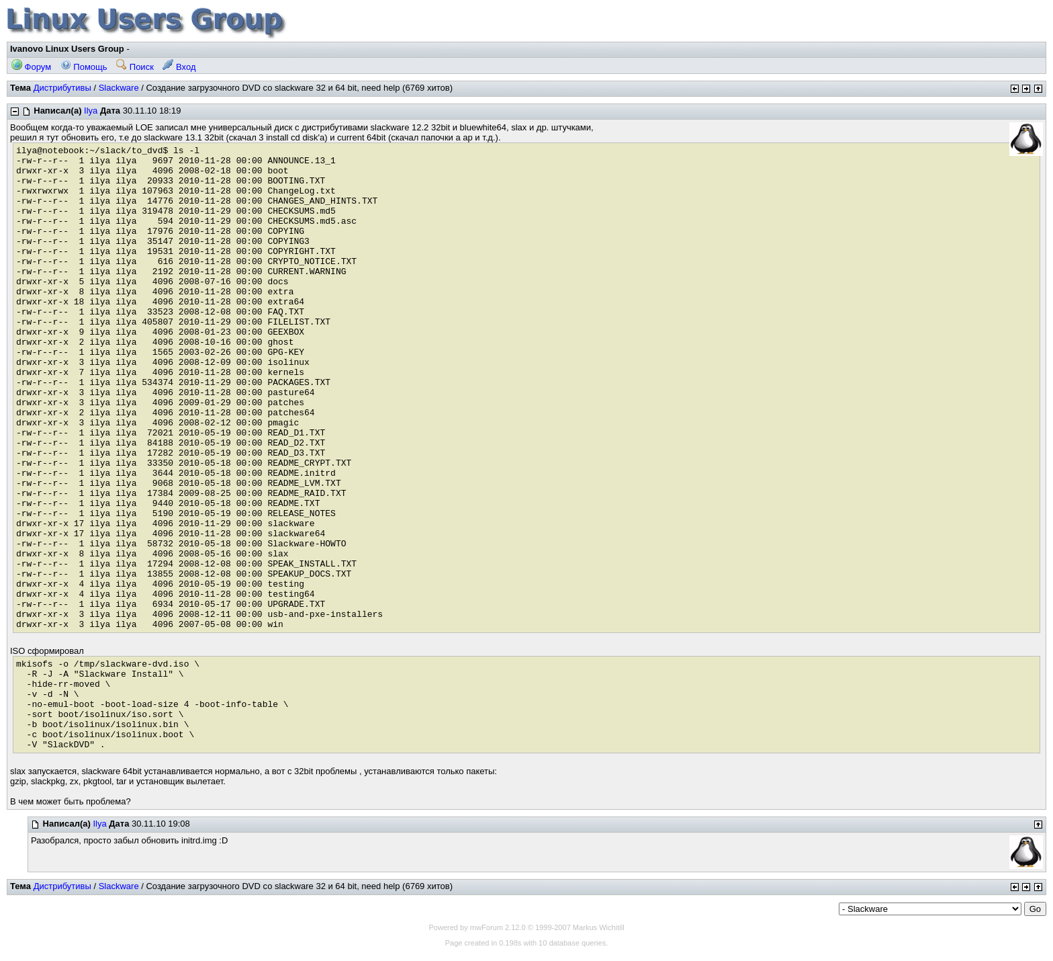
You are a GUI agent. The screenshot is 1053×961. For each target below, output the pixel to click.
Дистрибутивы (62, 88)
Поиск (135, 67)
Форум (31, 67)
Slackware (119, 88)
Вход (179, 67)
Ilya (90, 111)
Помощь (83, 67)
